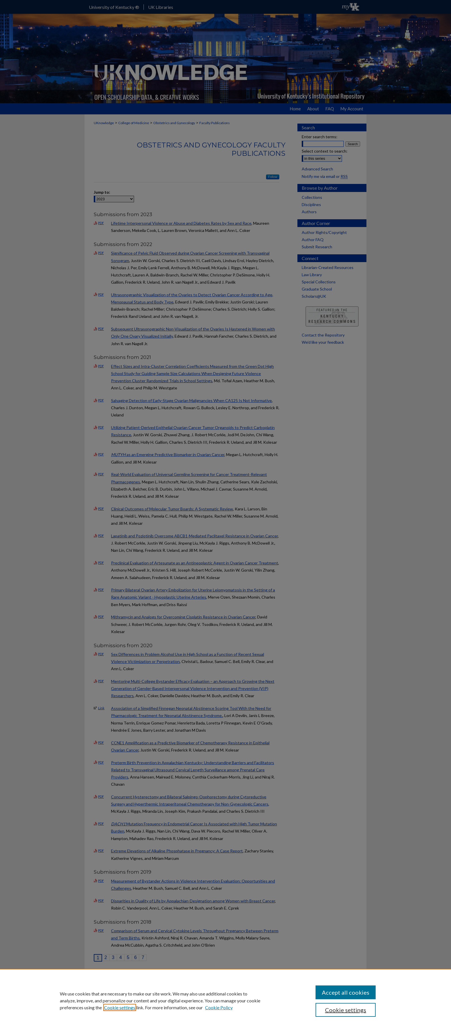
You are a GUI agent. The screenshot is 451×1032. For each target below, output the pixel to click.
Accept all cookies (345, 992)
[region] (225, 1000)
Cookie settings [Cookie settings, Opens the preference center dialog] (345, 1009)
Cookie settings (119, 1007)
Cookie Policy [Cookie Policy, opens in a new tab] (219, 1007)
